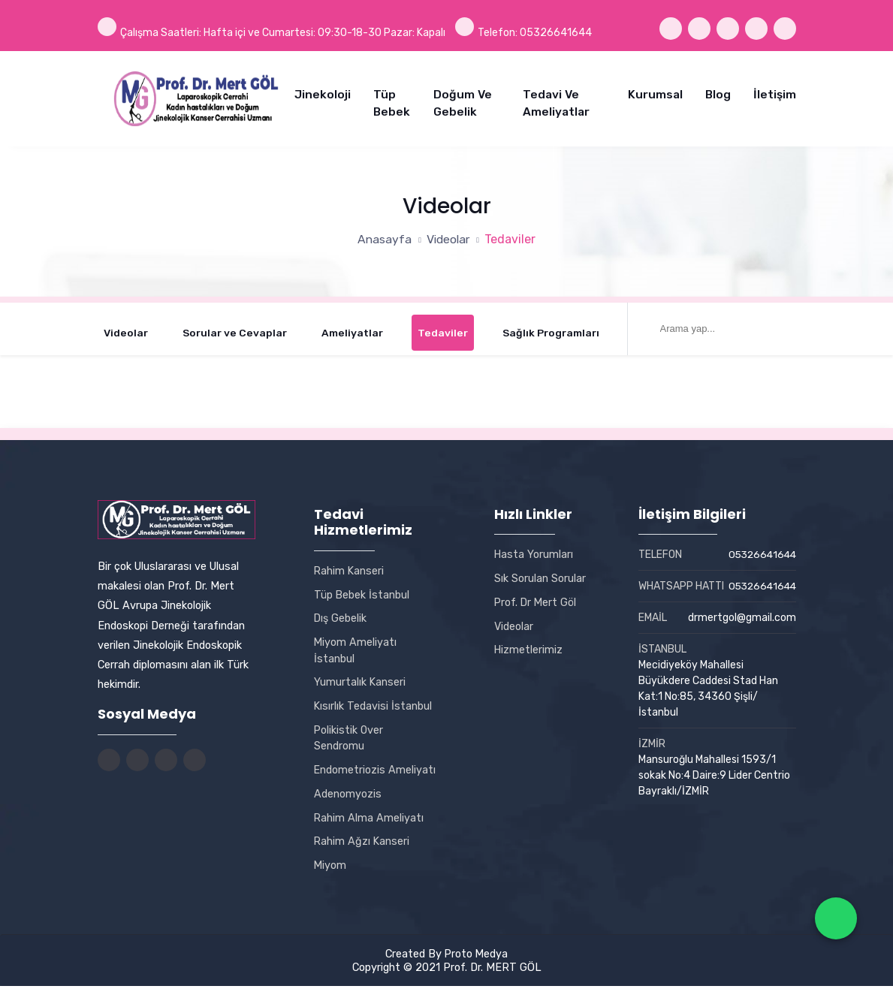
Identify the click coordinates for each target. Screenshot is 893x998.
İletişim (774, 93)
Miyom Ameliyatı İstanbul (355, 646)
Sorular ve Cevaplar (235, 329)
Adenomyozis (348, 806)
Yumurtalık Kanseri (360, 678)
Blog (718, 93)
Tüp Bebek (391, 101)
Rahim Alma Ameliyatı (369, 830)
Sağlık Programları (552, 329)
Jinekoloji (322, 93)
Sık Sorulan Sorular (540, 573)
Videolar (449, 235)
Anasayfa (383, 235)
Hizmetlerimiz (528, 646)
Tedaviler (443, 329)
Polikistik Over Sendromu (349, 734)
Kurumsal (655, 93)
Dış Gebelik (340, 614)
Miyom (330, 878)
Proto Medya (476, 965)
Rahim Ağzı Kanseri (362, 854)
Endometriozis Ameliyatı (350, 774)
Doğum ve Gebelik (462, 101)
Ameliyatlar (353, 329)
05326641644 (760, 550)
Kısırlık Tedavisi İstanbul (373, 702)
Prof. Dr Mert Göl (536, 598)
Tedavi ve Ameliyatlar (556, 101)
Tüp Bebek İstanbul (362, 590)
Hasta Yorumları (534, 550)
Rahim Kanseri (349, 566)
